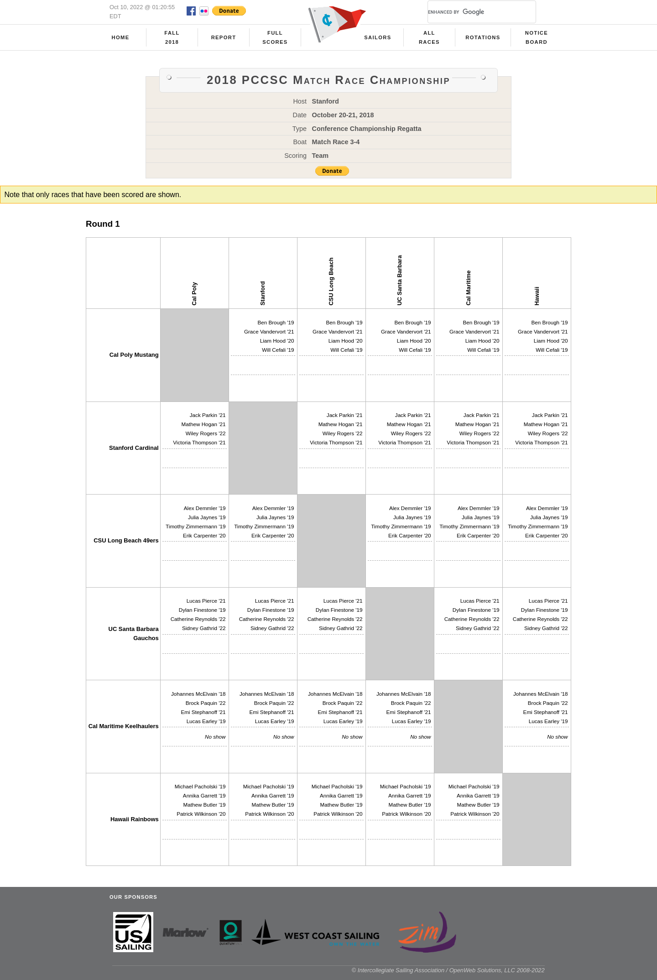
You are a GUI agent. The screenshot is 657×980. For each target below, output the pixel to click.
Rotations (482, 37)
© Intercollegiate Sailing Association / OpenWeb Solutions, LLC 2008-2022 (448, 970)
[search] (471, 11)
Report (223, 37)
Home (121, 37)
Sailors (377, 37)
